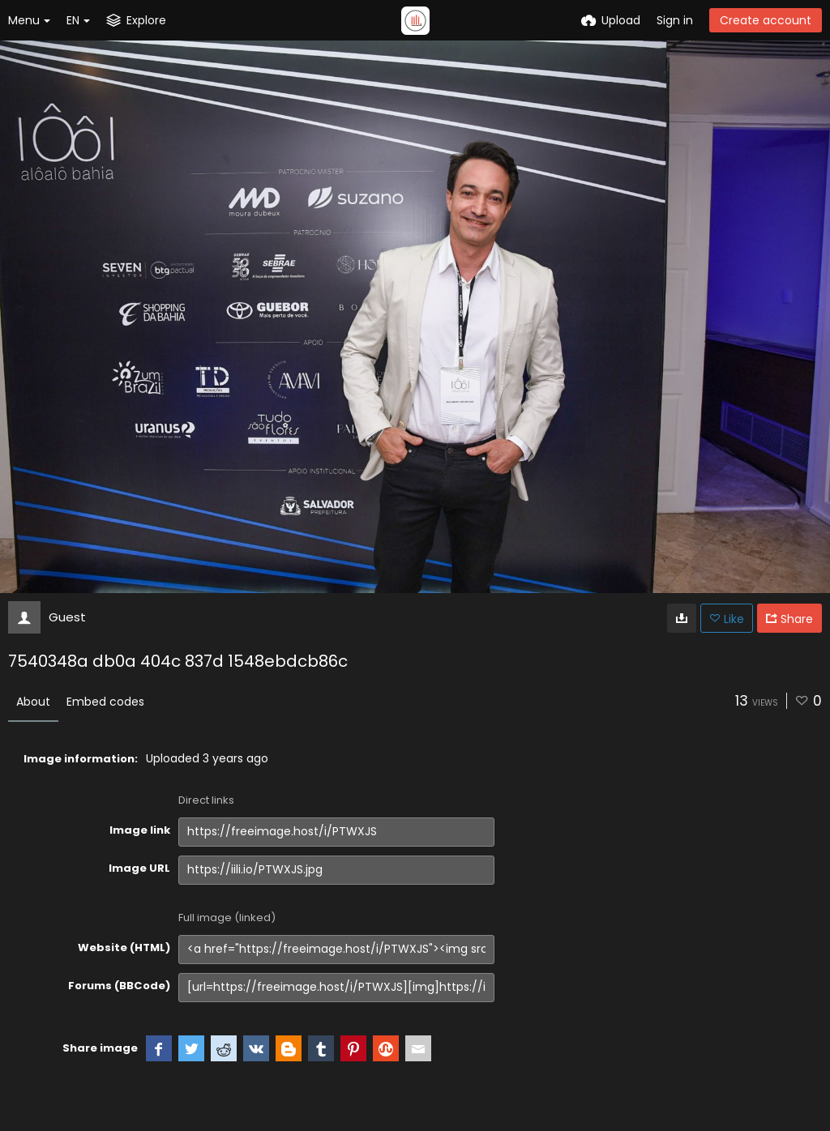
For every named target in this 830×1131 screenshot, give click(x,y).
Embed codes (105, 702)
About (33, 702)
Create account (765, 20)
